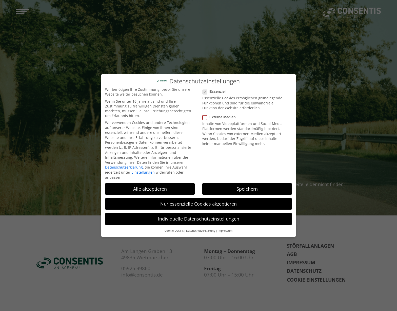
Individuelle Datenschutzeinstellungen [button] (198, 217)
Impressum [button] (225, 229)
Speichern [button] (247, 187)
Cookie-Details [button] (174, 229)
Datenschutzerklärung (124, 165)
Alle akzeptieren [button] (150, 187)
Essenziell (216, 90)
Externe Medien (220, 116)
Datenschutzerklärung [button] (200, 229)
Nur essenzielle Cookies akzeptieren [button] (198, 202)
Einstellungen (143, 170)
